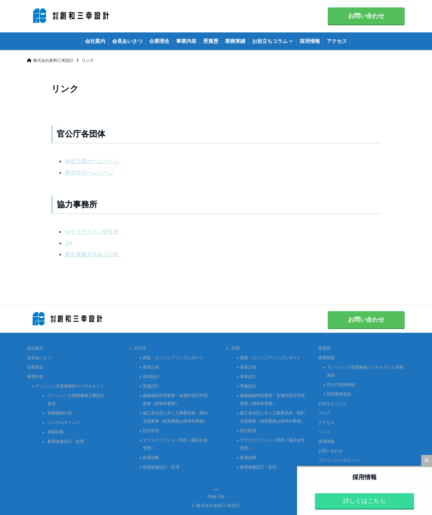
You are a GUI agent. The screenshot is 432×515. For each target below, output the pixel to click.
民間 (236, 348)
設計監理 (151, 430)
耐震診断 (56, 432)
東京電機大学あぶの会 (92, 254)
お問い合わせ (366, 15)
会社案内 (95, 41)
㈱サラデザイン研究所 (92, 232)
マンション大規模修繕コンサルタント (69, 386)
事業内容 (186, 41)
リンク (324, 432)
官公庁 (140, 348)
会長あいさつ (127, 41)
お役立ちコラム (270, 41)
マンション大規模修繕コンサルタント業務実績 (365, 371)
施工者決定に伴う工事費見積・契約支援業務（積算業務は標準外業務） (175, 417)
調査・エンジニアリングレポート (173, 357)
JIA (69, 243)
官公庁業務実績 (341, 384)
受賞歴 (210, 41)
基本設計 (151, 376)
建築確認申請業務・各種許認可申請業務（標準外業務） (175, 399)
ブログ (324, 413)
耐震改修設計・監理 (66, 441)
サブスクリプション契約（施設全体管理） (175, 444)
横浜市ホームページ (89, 172)
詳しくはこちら (364, 500)
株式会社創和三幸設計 (218, 505)
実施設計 (151, 386)
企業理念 (159, 41)
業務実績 (235, 41)
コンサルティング (64, 422)
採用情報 (310, 41)
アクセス (337, 41)
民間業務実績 (339, 394)
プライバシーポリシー (338, 460)
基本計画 (151, 367)
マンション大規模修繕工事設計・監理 (78, 399)
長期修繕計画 (60, 413)
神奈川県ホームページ (92, 161)
